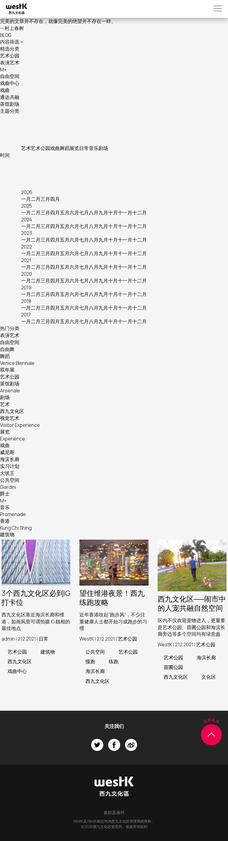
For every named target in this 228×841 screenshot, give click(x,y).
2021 (26, 260)
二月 (35, 199)
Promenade (13, 514)
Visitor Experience (20, 425)
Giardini (8, 487)
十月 (113, 212)
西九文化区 (12, 411)
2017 (26, 314)
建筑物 (7, 534)
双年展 (7, 369)
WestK (86, 638)
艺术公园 (9, 55)
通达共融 (9, 97)
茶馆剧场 (9, 104)
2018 (26, 301)
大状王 (7, 473)
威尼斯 (7, 452)
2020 (26, 274)
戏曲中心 (9, 83)
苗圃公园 (173, 667)
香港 (5, 521)
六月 (74, 212)
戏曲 (5, 90)
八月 (93, 212)
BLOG (5, 35)
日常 (84, 148)
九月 (103, 212)
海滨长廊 (9, 459)
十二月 (139, 212)
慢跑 (90, 661)
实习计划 (9, 466)
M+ (3, 69)
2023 (26, 233)
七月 (84, 212)
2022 (26, 246)
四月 (55, 199)
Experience (12, 438)
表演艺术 (9, 62)
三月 (45, 199)
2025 (26, 206)
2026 (26, 192)
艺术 (26, 148)
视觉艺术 (9, 418)
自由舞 (7, 349)
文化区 (208, 677)
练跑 (113, 661)
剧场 (103, 148)
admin (8, 638)
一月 (26, 199)
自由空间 (9, 76)
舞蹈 (64, 148)
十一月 (125, 212)
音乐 (93, 148)
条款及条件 (114, 812)
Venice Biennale (17, 363)
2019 (26, 287)
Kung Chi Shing (16, 527)
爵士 (5, 493)
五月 (64, 212)
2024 (26, 219)
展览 (74, 148)
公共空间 (9, 480)
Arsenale (10, 390)
